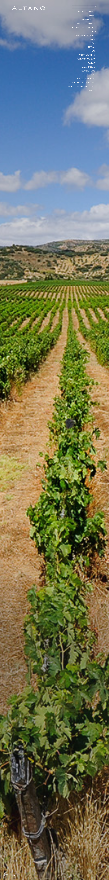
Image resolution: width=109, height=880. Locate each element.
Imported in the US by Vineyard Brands (21, 876)
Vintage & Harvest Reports (82, 83)
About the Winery (87, 12)
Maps (93, 43)
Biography (90, 15)
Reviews (92, 63)
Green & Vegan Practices (83, 27)
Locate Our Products (85, 35)
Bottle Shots (89, 19)
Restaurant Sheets (86, 59)
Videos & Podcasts (86, 79)
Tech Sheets (90, 75)
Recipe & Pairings (87, 55)
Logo (93, 39)
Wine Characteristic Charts (81, 87)
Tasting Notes (88, 71)
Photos (92, 47)
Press (93, 51)
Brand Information (86, 23)
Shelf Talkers (89, 67)
